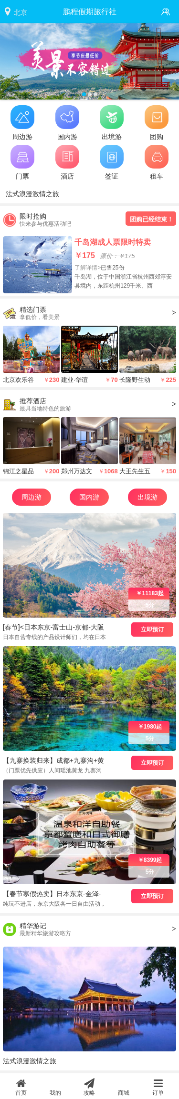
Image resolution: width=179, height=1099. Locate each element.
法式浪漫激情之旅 (32, 194)
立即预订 (152, 629)
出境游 (147, 497)
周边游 (31, 497)
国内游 (89, 497)
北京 (20, 12)
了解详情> (87, 267)
